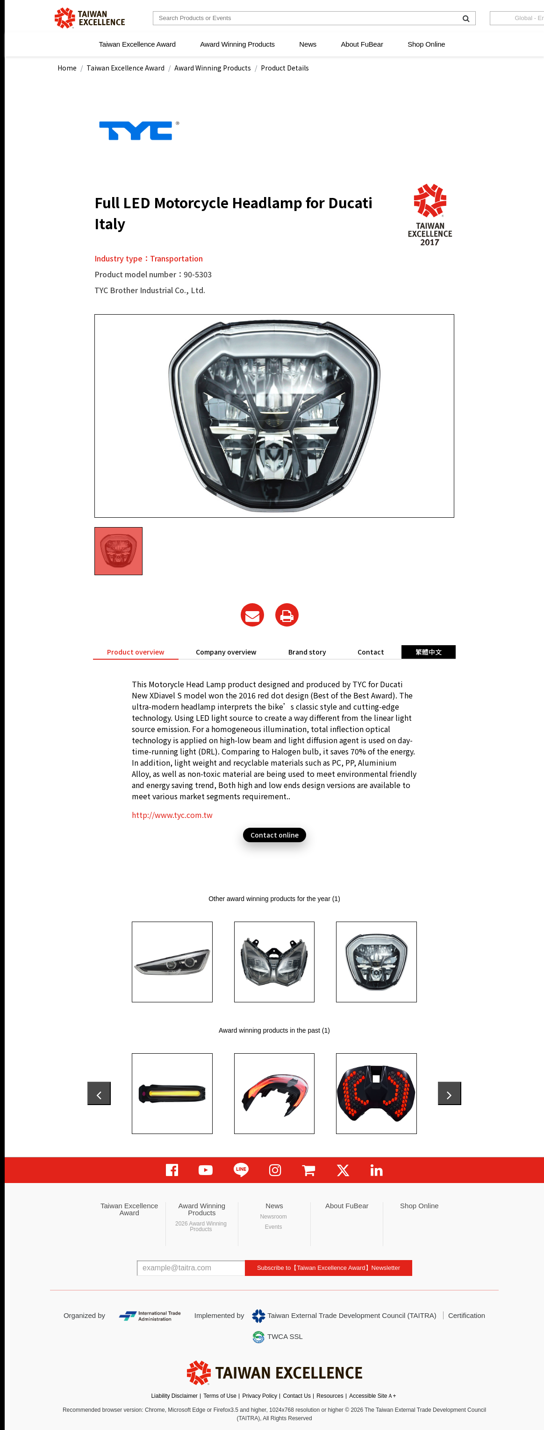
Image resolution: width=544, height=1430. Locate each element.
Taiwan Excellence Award (137, 44)
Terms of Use (219, 1396)
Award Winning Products (237, 44)
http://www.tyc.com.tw (172, 814)
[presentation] (99, 1093)
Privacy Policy (259, 1396)
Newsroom (273, 1216)
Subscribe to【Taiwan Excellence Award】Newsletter (328, 1267)
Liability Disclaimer (174, 1396)
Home (67, 67)
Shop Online (426, 44)
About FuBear (362, 44)
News (307, 44)
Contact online (275, 834)
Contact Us (297, 1396)
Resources (329, 1396)
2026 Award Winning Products (201, 1226)
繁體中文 (428, 651)
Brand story (307, 651)
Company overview (226, 651)
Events (273, 1227)
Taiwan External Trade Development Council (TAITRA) (344, 1316)
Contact (371, 651)
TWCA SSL (277, 1337)
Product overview (136, 651)
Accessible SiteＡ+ (372, 1396)
